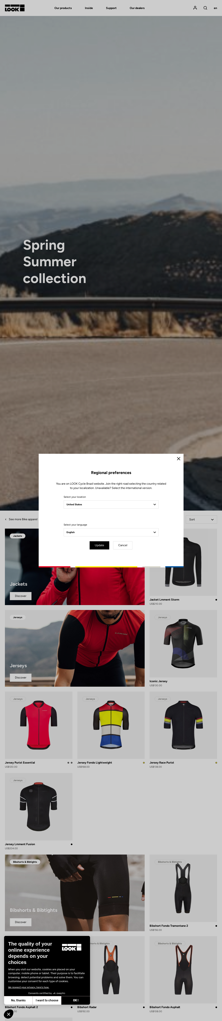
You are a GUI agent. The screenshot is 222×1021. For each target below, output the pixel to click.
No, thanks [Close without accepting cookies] (18, 1000)
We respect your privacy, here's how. (28, 987)
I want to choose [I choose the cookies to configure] (47, 1000)
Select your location (75, 496)
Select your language (75, 524)
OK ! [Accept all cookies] (75, 1000)
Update (99, 545)
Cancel (122, 545)
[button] (9, 1014)
